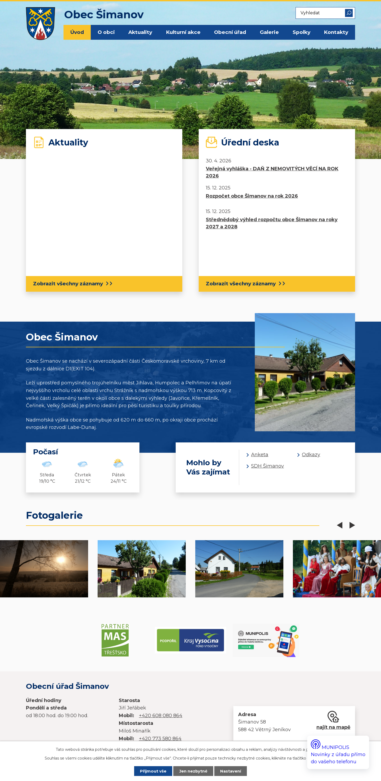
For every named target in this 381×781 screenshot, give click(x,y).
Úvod (77, 32)
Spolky (301, 32)
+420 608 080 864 (160, 715)
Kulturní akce (183, 32)
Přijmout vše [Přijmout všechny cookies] (153, 771)
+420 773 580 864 (160, 739)
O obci (106, 32)
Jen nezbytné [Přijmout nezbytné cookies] (193, 771)
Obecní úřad (230, 32)
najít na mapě (333, 727)
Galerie (269, 32)
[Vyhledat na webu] (325, 13)
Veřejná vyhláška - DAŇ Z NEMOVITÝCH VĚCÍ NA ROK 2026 (272, 172)
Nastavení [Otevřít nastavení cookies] (230, 771)
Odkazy (311, 455)
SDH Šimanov (267, 466)
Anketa (259, 455)
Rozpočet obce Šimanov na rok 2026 (252, 196)
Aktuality (140, 32)
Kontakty (336, 32)
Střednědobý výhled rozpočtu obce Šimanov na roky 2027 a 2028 (272, 223)
